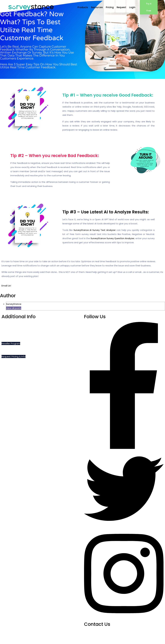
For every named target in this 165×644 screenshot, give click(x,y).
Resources (97, 7)
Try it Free (148, 7)
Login (132, 7)
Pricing (110, 7)
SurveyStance (13, 304)
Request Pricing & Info (13, 356)
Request (121, 7)
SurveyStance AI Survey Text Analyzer (95, 230)
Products (83, 7)
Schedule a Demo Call (13, 323)
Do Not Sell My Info (11, 330)
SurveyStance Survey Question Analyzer (112, 238)
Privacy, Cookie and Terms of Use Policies (24, 336)
